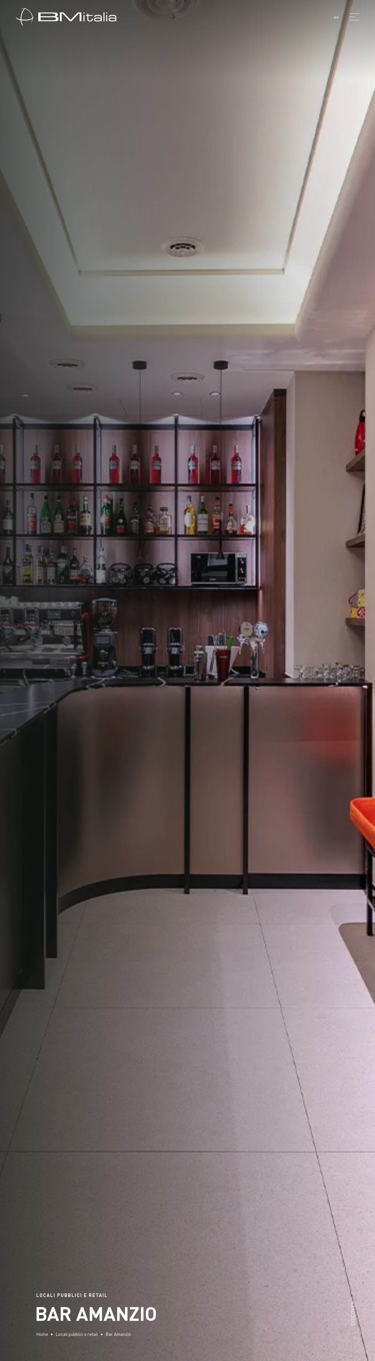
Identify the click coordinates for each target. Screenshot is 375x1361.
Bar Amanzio (118, 1334)
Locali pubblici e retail (76, 1334)
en (336, 17)
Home (42, 1334)
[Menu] (354, 16)
